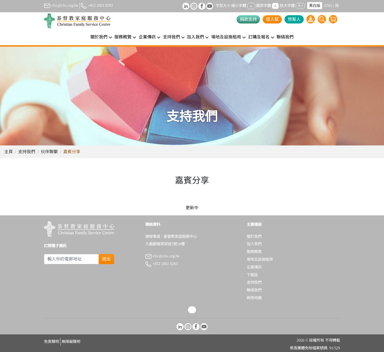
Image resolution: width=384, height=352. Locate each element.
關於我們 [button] (98, 37)
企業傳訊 (254, 267)
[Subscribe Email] (71, 259)
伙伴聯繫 (49, 151)
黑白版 (314, 5)
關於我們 (254, 236)
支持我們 (26, 151)
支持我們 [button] (171, 37)
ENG (328, 5)
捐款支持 (248, 19)
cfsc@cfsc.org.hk (61, 5)
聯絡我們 (285, 37)
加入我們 (254, 244)
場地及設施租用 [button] (226, 37)
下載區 (252, 275)
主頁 (8, 151)
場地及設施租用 (260, 259)
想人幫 (272, 19)
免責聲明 (51, 341)
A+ (300, 5)
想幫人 (294, 19)
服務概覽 (254, 252)
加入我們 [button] (195, 37)
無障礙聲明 (71, 341)
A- (251, 5)
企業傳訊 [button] (147, 37)
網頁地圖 (254, 298)
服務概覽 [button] (122, 37)
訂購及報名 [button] (259, 37)
